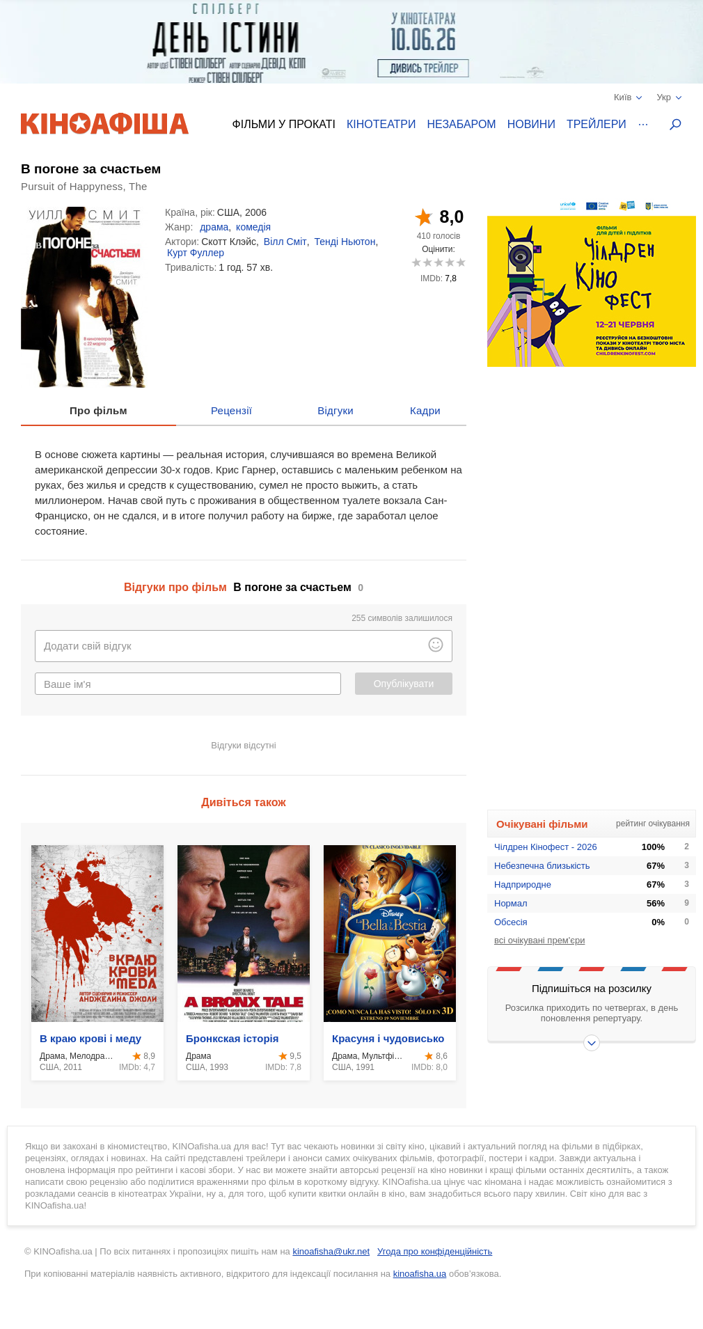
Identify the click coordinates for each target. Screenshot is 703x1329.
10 (460, 262)
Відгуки (335, 410)
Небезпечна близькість (542, 865)
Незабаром (461, 124)
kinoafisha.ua (420, 1273)
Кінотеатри (381, 124)
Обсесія (511, 922)
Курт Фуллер (195, 252)
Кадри (425, 410)
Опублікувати (404, 683)
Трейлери (596, 124)
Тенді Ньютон (345, 241)
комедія (253, 227)
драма (214, 227)
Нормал (511, 903)
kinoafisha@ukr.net (331, 1251)
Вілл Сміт (285, 241)
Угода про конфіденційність (434, 1251)
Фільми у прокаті (283, 124)
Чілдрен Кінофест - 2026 (545, 847)
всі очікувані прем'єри (539, 940)
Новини (531, 124)
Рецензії (231, 410)
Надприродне (522, 884)
